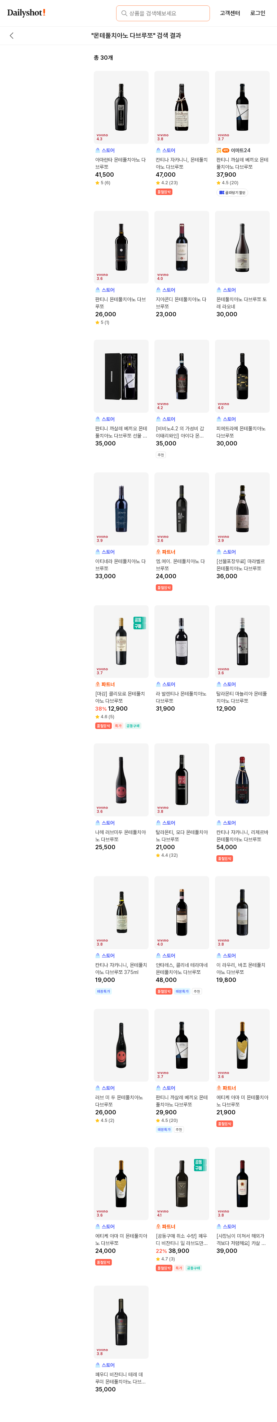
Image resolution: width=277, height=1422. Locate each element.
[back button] (11, 35)
